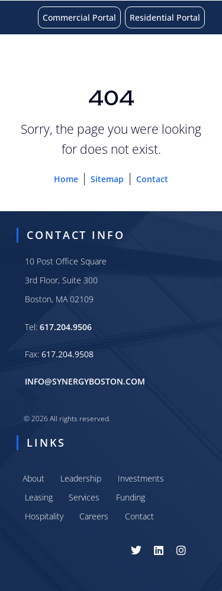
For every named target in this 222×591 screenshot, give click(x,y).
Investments (141, 478)
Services (84, 497)
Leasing (39, 497)
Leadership (80, 478)
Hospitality (44, 516)
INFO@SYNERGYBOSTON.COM (85, 381)
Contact (152, 179)
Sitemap (107, 179)
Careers (93, 516)
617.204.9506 (66, 326)
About (33, 478)
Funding (130, 497)
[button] (204, 57)
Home (66, 179)
